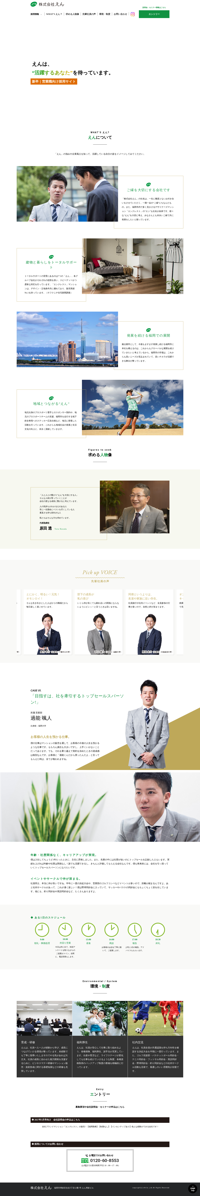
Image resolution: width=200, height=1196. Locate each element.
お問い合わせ (121, 14)
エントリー (154, 14)
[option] (48, 622)
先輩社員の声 (89, 14)
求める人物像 (72, 14)
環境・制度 (105, 14)
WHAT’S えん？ (54, 14)
